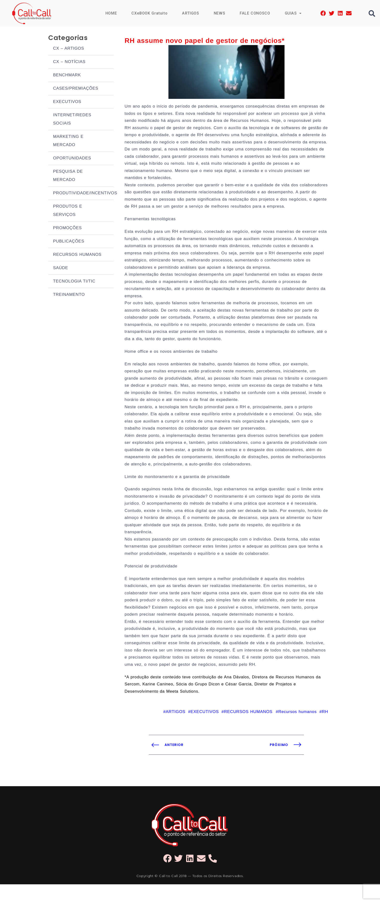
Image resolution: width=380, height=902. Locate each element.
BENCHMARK (67, 75)
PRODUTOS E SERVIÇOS (67, 210)
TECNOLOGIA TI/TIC (74, 281)
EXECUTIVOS (67, 102)
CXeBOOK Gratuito (149, 13)
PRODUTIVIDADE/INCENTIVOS (83, 193)
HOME (110, 13)
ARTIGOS (190, 13)
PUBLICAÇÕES (68, 241)
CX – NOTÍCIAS (69, 62)
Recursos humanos (297, 729)
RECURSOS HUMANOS (77, 255)
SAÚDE (60, 268)
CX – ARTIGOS (68, 49)
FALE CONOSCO (254, 13)
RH (325, 729)
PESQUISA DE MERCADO (68, 176)
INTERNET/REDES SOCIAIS (72, 119)
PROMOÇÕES (67, 228)
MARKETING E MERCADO (68, 141)
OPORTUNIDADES (72, 158)
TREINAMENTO (69, 295)
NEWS (219, 13)
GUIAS (293, 13)
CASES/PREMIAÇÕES (75, 88)
